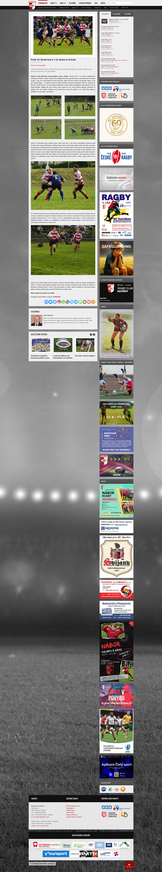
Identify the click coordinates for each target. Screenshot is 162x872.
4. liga (102, 54)
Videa (105, 7)
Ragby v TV (75, 7)
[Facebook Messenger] (50, 302)
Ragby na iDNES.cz (72, 815)
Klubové (33, 65)
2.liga (102, 41)
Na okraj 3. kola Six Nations (85, 356)
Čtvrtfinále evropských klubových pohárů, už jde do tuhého (40, 358)
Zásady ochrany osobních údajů (39, 826)
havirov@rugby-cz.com (42, 817)
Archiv (103, 3)
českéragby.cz (70, 808)
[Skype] (72, 302)
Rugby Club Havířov (40, 864)
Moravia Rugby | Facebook (74, 817)
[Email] (85, 302)
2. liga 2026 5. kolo (106, 39)
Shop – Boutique (86, 7)
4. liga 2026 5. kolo (106, 52)
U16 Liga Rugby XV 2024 (108, 65)
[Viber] (67, 302)
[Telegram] (76, 302)
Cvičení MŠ (124, 7)
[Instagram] (59, 302)
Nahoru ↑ (129, 865)
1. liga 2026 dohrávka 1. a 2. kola (110, 33)
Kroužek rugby (114, 7)
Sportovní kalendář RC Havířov (47, 7)
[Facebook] (46, 302)
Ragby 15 (63, 3)
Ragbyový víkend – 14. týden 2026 (119, 19)
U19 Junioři (124, 60)
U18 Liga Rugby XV (113, 60)
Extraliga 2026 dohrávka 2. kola (110, 26)
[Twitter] (55, 302)
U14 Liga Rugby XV (113, 73)
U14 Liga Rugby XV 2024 (108, 71)
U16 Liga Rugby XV (113, 66)
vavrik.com (51, 864)
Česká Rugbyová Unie (72, 806)
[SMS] (80, 302)
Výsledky (105, 14)
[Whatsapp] (63, 302)
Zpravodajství (42, 3)
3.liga (102, 47)
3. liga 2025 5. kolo (106, 46)
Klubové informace (85, 3)
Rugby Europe (70, 810)
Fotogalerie (97, 7)
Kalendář (116, 14)
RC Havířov (72, 3)
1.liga (102, 34)
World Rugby (70, 813)
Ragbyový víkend (64, 7)
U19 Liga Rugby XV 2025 (108, 58)
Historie (128, 14)
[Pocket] (89, 302)
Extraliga (103, 28)
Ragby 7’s (54, 3)
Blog (96, 3)
